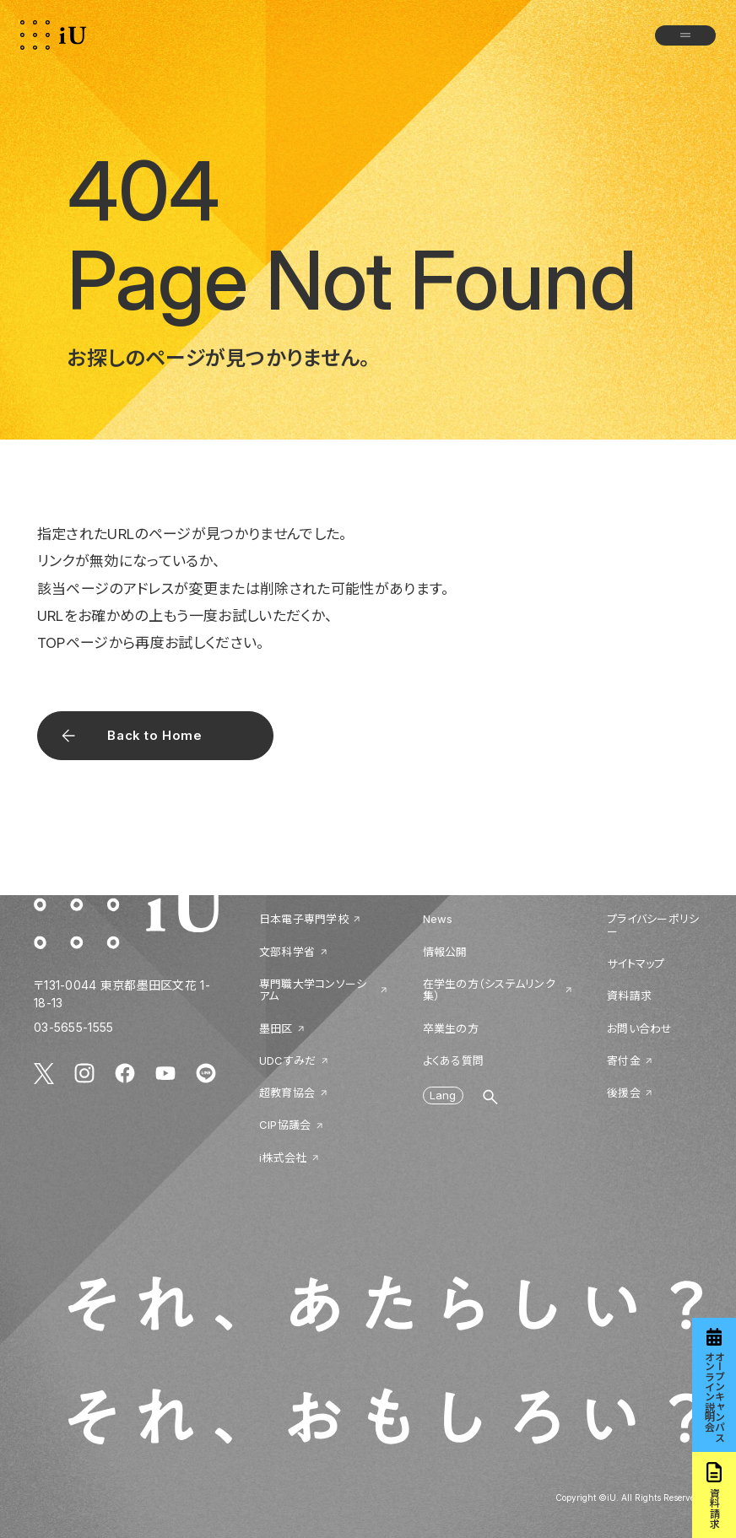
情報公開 (445, 952)
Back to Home (154, 735)
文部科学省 (287, 952)
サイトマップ (636, 963)
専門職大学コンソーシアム (313, 990)
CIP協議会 (285, 1125)
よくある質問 (453, 1060)
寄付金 (624, 1060)
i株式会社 (282, 1157)
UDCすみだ (288, 1060)
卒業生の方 (451, 1028)
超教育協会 (287, 1092)
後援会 (624, 1092)
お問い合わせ (640, 1028)
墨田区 (276, 1028)
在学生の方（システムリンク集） (489, 990)
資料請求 (629, 995)
